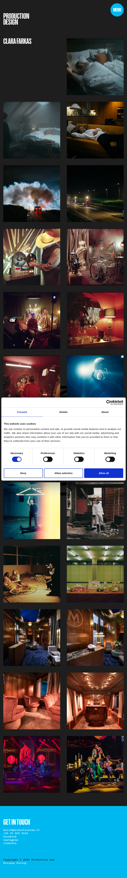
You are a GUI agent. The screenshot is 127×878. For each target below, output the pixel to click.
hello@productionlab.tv (21, 830)
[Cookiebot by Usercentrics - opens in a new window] (108, 402)
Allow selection (63, 473)
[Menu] (117, 10)
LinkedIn (10, 843)
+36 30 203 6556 (15, 833)
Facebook (10, 836)
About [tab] (105, 412)
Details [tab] (63, 412)
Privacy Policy (14, 863)
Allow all (104, 473)
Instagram (10, 840)
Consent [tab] (22, 412)
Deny (23, 473)
